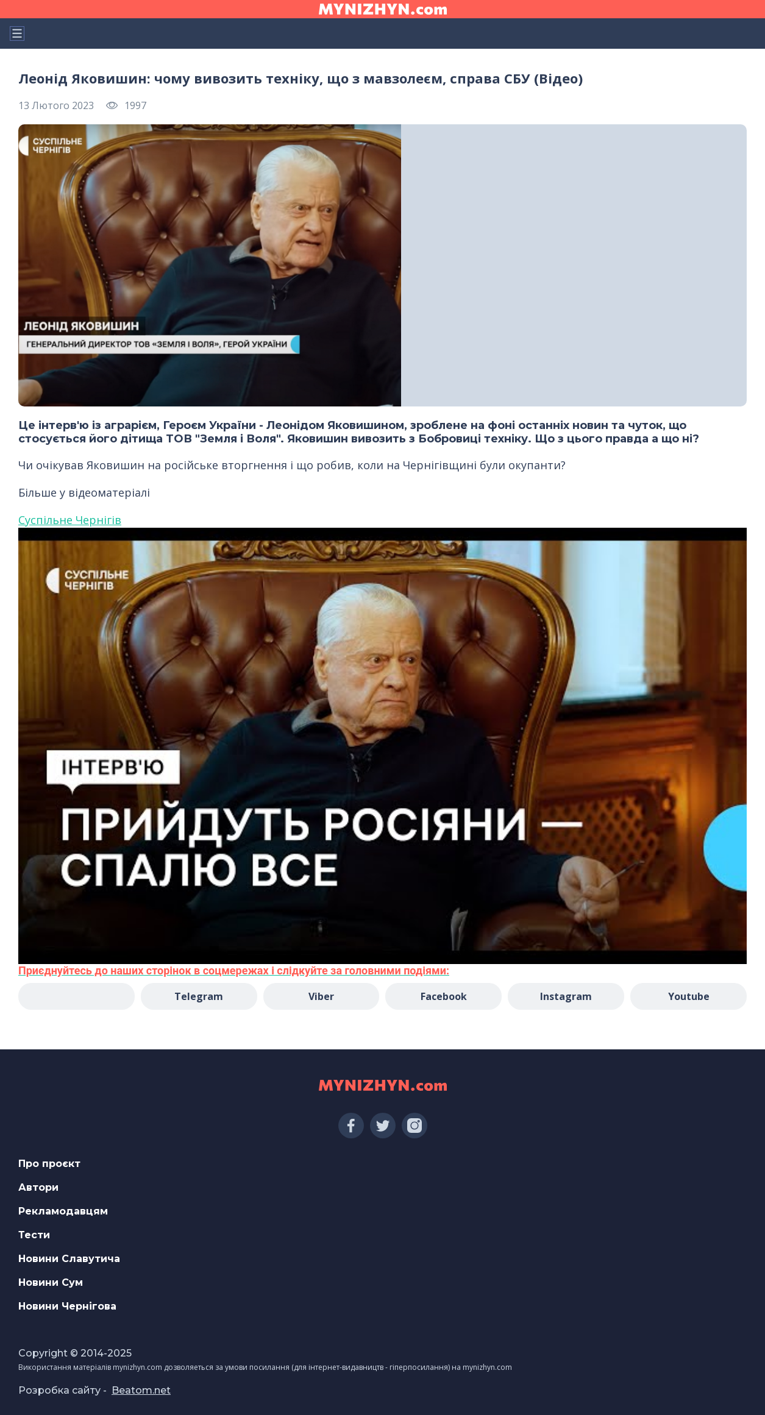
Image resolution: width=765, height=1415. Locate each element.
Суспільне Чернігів (69, 519)
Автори (38, 1187)
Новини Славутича (69, 1258)
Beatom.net (141, 1390)
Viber (321, 996)
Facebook (444, 996)
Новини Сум (50, 1282)
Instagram (566, 996)
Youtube (689, 996)
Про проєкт (49, 1163)
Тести (34, 1235)
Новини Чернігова (67, 1306)
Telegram (198, 996)
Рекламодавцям (63, 1211)
